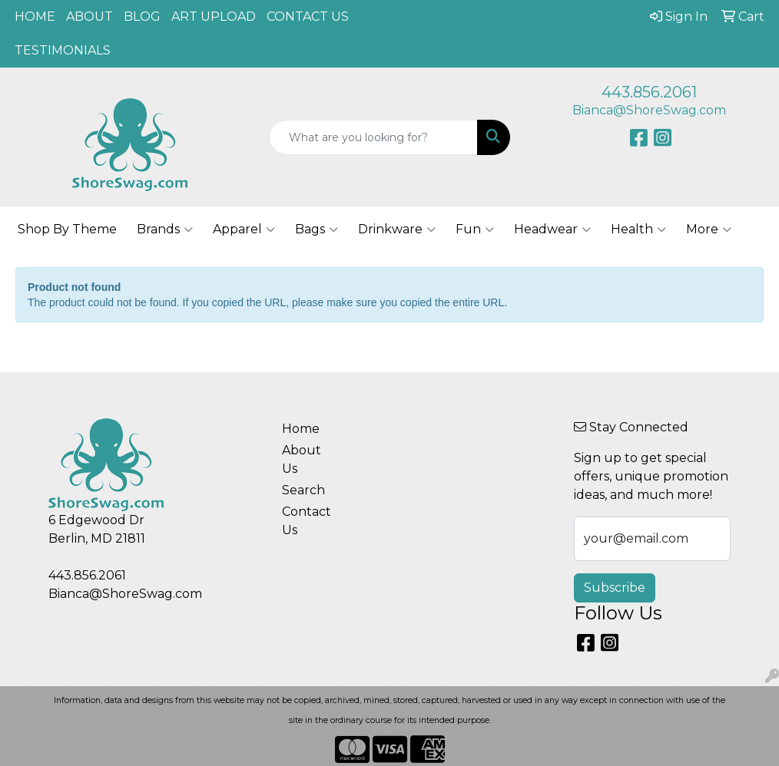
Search (303, 490)
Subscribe (614, 587)
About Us (301, 459)
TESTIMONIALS (63, 50)
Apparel (244, 229)
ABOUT (89, 16)
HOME (35, 16)
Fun (475, 229)
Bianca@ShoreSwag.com (649, 110)
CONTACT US (308, 16)
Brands (165, 229)
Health (638, 229)
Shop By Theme (67, 229)
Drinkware (397, 229)
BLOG (142, 16)
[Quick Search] (373, 137)
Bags (316, 229)
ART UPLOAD (213, 16)
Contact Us (306, 520)
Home (301, 428)
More (708, 229)
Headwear (552, 229)
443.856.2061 (649, 92)
